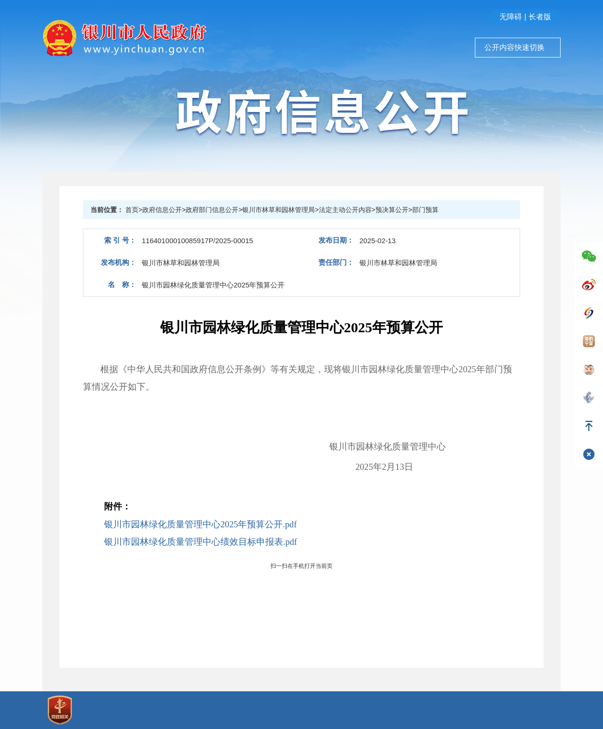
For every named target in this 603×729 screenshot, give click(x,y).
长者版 (540, 17)
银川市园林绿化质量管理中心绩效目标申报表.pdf (200, 542)
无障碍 (510, 17)
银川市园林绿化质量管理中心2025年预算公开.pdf (200, 524)
